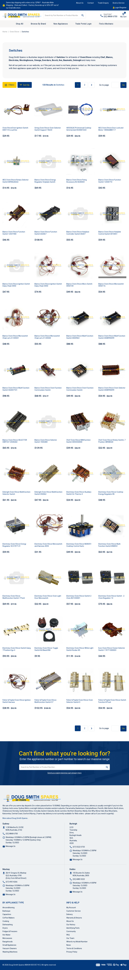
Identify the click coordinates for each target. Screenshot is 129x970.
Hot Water (6, 935)
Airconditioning (8, 908)
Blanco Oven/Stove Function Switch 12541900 (14, 233)
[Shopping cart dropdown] (123, 15)
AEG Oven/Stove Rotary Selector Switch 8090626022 (16, 181)
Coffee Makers (8, 918)
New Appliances (60, 24)
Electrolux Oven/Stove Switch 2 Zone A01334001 (78, 597)
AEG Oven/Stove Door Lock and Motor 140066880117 (110, 129)
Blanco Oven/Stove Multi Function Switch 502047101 (16, 389)
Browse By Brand (38, 24)
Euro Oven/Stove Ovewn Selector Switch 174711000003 (111, 649)
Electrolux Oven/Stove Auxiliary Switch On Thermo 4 (78, 493)
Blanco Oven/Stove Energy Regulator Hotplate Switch (45, 181)
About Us (79, 3)
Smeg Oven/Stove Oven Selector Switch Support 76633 (48, 129)
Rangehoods (8, 942)
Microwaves (7, 938)
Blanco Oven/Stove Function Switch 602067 (46, 233)
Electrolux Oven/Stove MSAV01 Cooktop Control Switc (78, 545)
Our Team (70, 938)
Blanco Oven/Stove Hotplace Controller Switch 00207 (77, 233)
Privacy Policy (71, 952)
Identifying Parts (72, 928)
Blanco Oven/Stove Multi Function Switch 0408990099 (111, 337)
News (68, 945)
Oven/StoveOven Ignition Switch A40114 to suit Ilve (15, 129)
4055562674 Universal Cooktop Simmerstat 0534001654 (78, 129)
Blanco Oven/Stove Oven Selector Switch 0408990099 (111, 389)
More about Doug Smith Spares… (16, 818)
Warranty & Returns (74, 918)
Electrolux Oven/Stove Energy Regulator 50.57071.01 (14, 545)
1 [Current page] (77, 85)
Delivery (69, 914)
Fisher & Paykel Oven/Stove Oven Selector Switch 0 (79, 701)
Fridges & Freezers (10, 931)
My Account (71, 908)
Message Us (10, 846)
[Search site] (83, 15)
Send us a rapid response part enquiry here (64, 773)
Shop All (19, 24)
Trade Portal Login (83, 24)
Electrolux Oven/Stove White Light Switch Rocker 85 (79, 649)
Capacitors (7, 914)
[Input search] (61, 15)
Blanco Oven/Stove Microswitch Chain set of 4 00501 (15, 337)
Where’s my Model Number (77, 942)
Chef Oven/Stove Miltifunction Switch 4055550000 (78, 441)
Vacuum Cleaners (10, 948)
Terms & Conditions (74, 948)
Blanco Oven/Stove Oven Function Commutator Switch (48, 389)
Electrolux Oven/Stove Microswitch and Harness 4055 (48, 545)
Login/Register (119, 8)
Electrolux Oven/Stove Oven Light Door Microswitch (48, 597)
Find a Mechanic (106, 24)
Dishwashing (8, 925)
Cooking (6, 921)
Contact (90, 3)
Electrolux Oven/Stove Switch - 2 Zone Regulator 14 (111, 597)
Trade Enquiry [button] (103, 3)
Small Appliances (9, 945)
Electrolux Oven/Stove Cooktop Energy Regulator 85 (110, 493)
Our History (70, 925)
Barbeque (6, 911)
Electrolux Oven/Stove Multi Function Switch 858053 (109, 545)
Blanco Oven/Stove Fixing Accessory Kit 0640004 (76, 181)
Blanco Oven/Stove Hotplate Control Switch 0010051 (109, 233)
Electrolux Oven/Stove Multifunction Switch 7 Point (14, 597)
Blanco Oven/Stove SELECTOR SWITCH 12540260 (15, 441)
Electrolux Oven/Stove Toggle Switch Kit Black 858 (46, 649)
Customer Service (73, 911)
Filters (9, 85)
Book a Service (118, 3)
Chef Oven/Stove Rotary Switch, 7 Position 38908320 (111, 441)
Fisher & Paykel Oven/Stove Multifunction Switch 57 (45, 701)
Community (71, 931)
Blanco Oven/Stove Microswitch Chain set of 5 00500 (47, 337)
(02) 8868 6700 (110, 16)
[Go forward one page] (91, 85)
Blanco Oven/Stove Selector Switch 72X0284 (46, 441)
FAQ (68, 935)
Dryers (5, 928)
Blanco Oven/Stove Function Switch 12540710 (109, 181)
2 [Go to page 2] (84, 85)
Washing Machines (10, 952)
